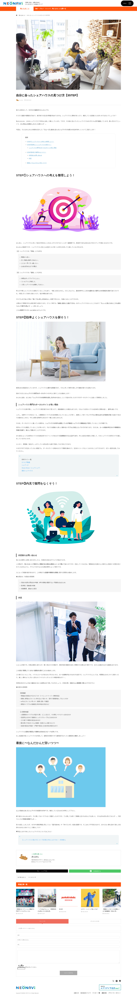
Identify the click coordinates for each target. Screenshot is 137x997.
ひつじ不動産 (26, 462)
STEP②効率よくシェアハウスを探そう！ (39, 144)
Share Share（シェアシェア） (31, 468)
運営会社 (104, 992)
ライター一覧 (96, 992)
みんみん (35, 857)
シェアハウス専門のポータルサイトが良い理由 (42, 147)
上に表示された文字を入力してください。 (27, 967)
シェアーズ (25, 465)
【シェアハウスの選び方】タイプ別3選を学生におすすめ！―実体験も (44, 840)
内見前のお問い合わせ (35, 155)
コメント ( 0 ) (42, 921)
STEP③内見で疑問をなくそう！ (36, 152)
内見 (30, 158)
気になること (25, 9)
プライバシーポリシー (114, 992)
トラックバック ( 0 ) (94, 921)
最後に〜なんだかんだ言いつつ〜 (37, 163)
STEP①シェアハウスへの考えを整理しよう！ (40, 141)
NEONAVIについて (86, 992)
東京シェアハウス (27, 471)
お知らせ (76, 992)
